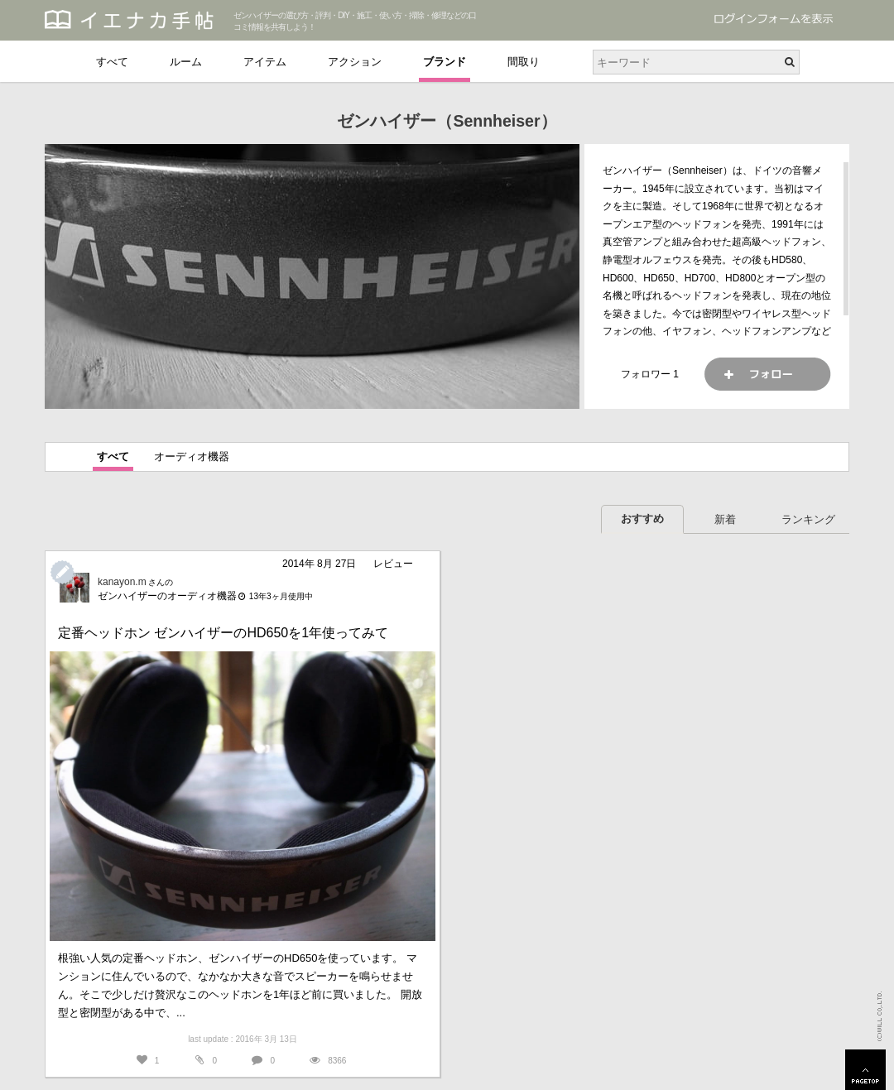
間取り (523, 61)
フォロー (767, 374)
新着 (725, 519)
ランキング (808, 519)
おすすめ (642, 518)
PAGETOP (865, 1069)
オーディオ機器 (191, 456)
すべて (112, 61)
